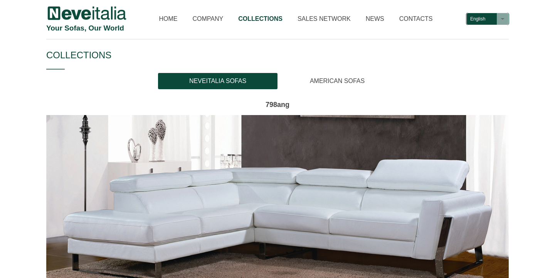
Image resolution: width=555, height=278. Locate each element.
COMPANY (208, 18)
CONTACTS (416, 18)
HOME (168, 18)
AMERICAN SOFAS (337, 81)
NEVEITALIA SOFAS (217, 81)
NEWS (375, 18)
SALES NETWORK (324, 18)
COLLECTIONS (260, 18)
